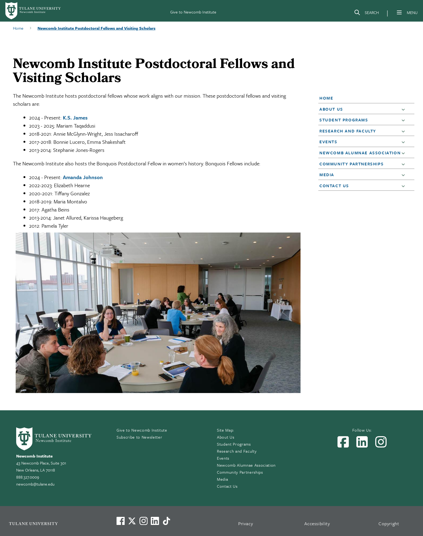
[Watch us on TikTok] (166, 521)
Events (328, 142)
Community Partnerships (351, 164)
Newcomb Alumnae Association (360, 153)
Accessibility (317, 523)
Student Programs (343, 120)
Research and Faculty (347, 131)
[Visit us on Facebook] (121, 521)
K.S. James (75, 117)
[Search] (366, 13)
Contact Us (334, 186)
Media (326, 174)
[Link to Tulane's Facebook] (143, 521)
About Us (331, 109)
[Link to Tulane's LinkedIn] (155, 521)
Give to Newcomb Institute (193, 12)
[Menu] (399, 12)
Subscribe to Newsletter (139, 437)
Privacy (245, 523)
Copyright (388, 523)
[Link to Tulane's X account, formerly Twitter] (132, 521)
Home (18, 28)
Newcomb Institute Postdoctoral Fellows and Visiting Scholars (96, 28)
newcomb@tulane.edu (35, 484)
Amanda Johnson (83, 177)
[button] (362, 97)
